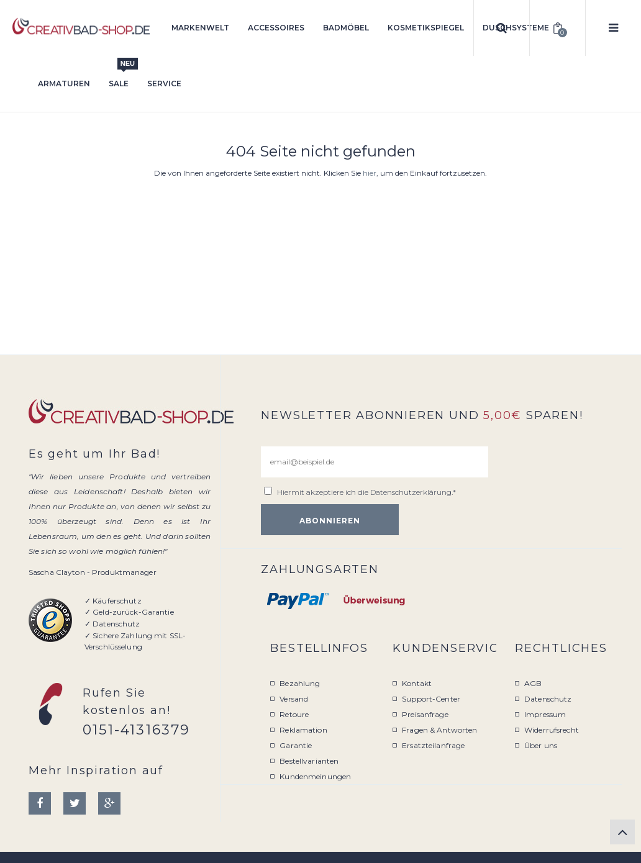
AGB (533, 683)
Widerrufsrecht (551, 729)
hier (369, 173)
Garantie (296, 745)
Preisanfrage (425, 714)
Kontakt (417, 683)
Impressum (545, 714)
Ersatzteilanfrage (433, 745)
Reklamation (303, 729)
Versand (294, 698)
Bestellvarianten (309, 761)
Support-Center (431, 698)
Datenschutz (547, 698)
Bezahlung (300, 683)
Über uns (540, 745)
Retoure (294, 714)
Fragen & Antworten (439, 729)
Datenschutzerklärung (411, 492)
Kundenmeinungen (315, 776)
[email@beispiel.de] (374, 461)
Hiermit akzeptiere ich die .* (366, 492)
